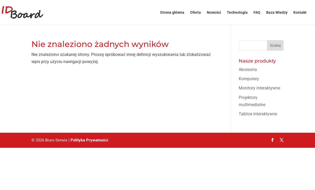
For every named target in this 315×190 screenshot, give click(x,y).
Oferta (195, 13)
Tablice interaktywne (258, 113)
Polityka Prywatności (89, 140)
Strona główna (172, 13)
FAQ (256, 13)
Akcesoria (248, 69)
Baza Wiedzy (277, 13)
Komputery (249, 78)
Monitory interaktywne (259, 88)
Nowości (214, 13)
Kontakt (300, 13)
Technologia (237, 13)
